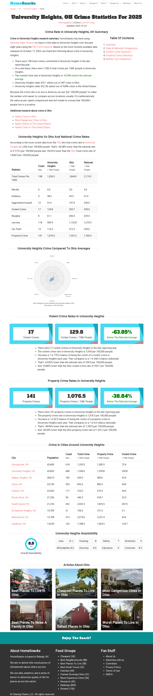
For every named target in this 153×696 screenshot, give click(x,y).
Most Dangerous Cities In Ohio (31, 120)
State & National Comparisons (122, 48)
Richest (64, 688)
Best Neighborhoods (71, 660)
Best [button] (74, 3)
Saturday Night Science (22, 42)
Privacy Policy (113, 667)
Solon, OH (17, 484)
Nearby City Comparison (118, 59)
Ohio (73, 150)
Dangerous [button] (114, 3)
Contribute (111, 663)
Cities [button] (65, 3)
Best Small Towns (69, 667)
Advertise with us (115, 660)
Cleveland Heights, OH (23, 471)
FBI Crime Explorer (42, 46)
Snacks (23, 3)
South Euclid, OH (20, 504)
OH (19, 9)
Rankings (65, 685)
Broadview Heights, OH (24, 510)
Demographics (65, 22)
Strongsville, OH (20, 464)
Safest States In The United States (33, 123)
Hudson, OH (18, 490)
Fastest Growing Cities (72, 674)
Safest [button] (83, 3)
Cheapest (65, 656)
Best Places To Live (70, 663)
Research (65, 681)
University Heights (30, 9)
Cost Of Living (88, 22)
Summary (111, 44)
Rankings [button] (127, 3)
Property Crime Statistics (119, 55)
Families (64, 670)
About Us (138, 3)
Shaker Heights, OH (22, 477)
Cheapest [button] (93, 3)
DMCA (109, 674)
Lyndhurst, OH (19, 523)
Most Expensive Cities (72, 677)
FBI (58, 142)
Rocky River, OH (20, 497)
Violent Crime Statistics (118, 51)
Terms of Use (113, 670)
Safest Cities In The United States (32, 127)
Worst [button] (104, 3)
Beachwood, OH (20, 517)
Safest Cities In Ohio (25, 116)
